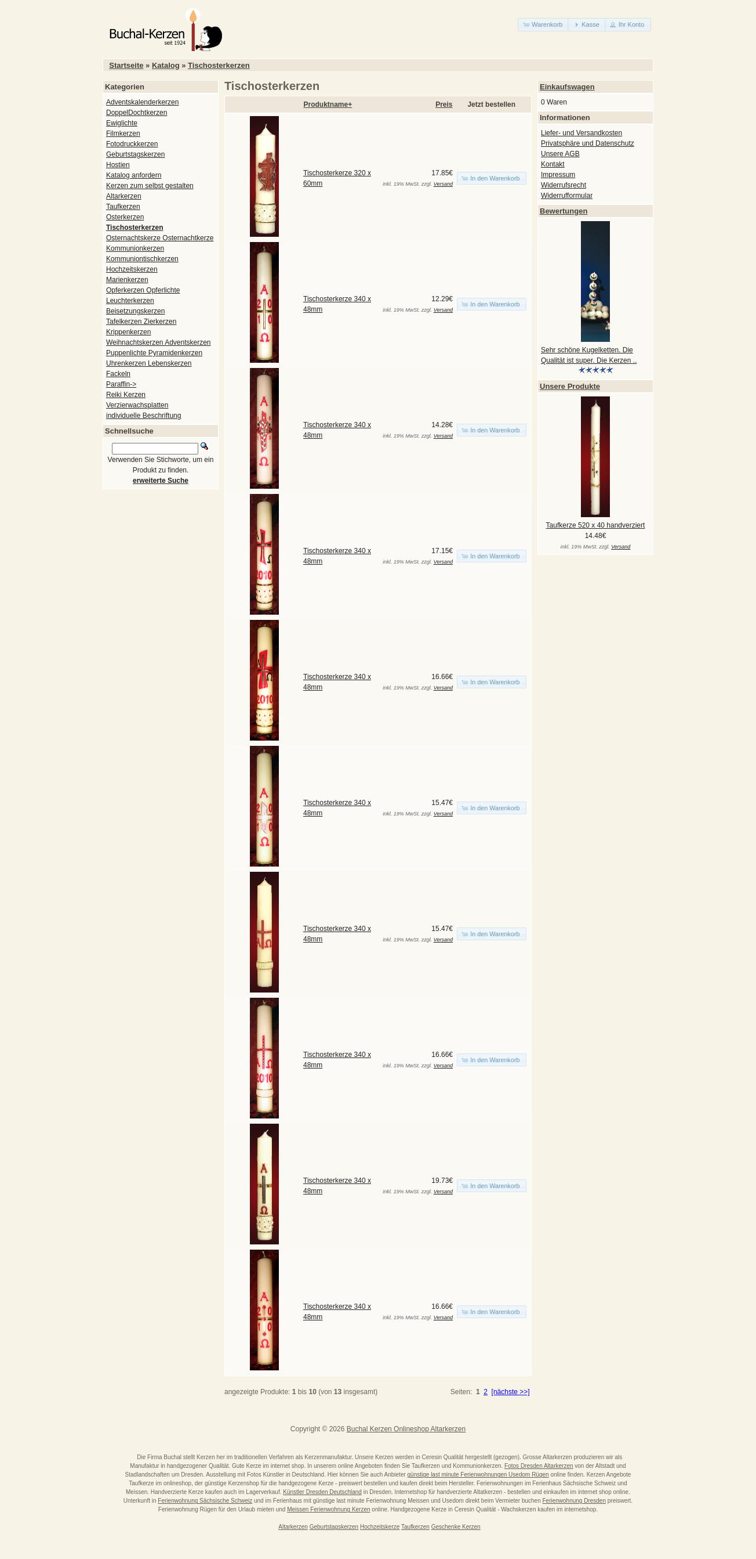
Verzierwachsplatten (137, 405)
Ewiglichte (121, 123)
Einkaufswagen (567, 86)
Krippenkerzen (128, 332)
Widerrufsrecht (563, 185)
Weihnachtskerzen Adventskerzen (158, 342)
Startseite (126, 65)
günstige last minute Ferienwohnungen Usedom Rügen (478, 1474)
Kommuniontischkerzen (142, 259)
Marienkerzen (127, 280)
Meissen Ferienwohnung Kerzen (328, 1509)
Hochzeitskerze (379, 1527)
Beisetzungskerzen (135, 311)
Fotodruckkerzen (132, 144)
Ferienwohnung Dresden (574, 1500)
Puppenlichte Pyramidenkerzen (154, 353)
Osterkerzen (125, 217)
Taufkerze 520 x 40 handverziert (595, 525)
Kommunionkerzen (135, 248)
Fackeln (118, 374)
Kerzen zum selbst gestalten (150, 186)
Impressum (558, 175)
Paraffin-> (121, 384)
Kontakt (553, 164)
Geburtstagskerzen (135, 154)
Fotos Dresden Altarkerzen (538, 1466)
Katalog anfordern (133, 175)
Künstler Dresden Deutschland (322, 1492)
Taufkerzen (123, 207)
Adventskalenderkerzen (142, 102)
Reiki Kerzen (126, 395)
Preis (443, 104)
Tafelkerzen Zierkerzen (141, 321)
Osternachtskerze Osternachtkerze (159, 238)
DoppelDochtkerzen (136, 113)
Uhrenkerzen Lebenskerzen (148, 363)
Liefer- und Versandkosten (581, 133)
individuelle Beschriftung (143, 416)
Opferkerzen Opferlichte (143, 290)
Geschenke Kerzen (456, 1527)
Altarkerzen (123, 196)
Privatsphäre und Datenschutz (587, 143)
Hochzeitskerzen (132, 269)
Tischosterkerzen (219, 65)
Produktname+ (328, 104)
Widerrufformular (567, 196)
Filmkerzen (123, 133)
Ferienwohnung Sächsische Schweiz (205, 1500)
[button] (543, 24)
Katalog (166, 65)
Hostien (118, 165)
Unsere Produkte (570, 386)
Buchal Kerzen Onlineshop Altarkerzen (406, 1429)
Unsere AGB (560, 154)
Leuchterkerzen (130, 301)
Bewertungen (563, 211)
